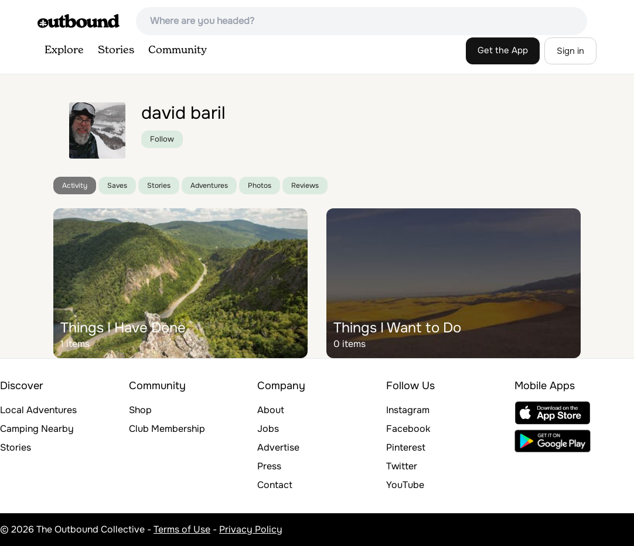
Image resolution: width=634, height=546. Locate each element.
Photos (259, 185)
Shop (140, 410)
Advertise (278, 447)
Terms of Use (182, 529)
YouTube (405, 485)
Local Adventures (38, 410)
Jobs (268, 429)
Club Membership (167, 429)
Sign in (570, 51)
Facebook (408, 429)
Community (177, 50)
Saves (117, 185)
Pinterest (405, 447)
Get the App (503, 50)
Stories (116, 50)
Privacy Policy (250, 529)
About (270, 410)
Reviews (305, 185)
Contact (274, 485)
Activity (74, 185)
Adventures (209, 185)
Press (269, 466)
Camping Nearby (37, 429)
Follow (162, 139)
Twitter (401, 466)
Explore (64, 50)
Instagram (408, 410)
